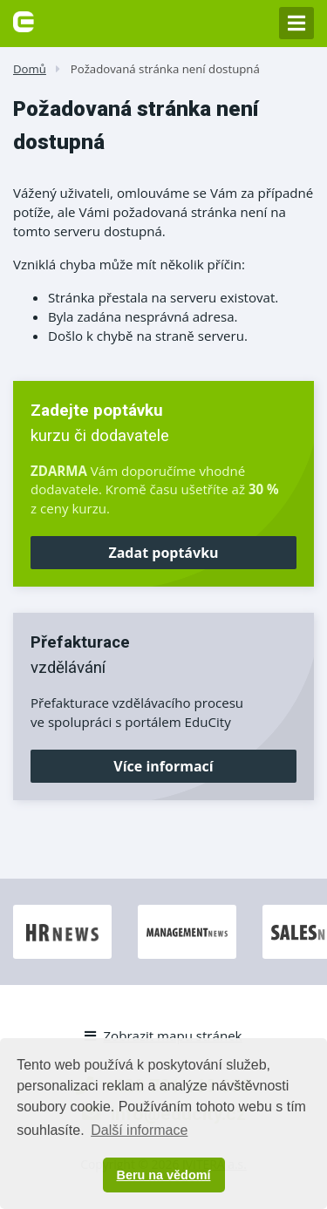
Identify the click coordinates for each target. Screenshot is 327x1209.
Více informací (163, 766)
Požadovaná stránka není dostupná (165, 69)
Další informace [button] (139, 1130)
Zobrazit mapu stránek (163, 1035)
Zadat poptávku (163, 552)
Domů (29, 69)
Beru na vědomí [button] (164, 1175)
